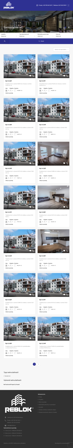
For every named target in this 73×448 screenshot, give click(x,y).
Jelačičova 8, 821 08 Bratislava (15, 417)
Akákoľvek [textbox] (3, 36)
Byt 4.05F (8, 125)
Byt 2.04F (42, 343)
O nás (40, 397)
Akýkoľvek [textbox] (40, 36)
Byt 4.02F (42, 168)
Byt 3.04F (8, 256)
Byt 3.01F (42, 300)
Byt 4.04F (42, 125)
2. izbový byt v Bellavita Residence (13, 430)
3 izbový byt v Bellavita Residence (13, 433)
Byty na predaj (42, 402)
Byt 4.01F (8, 212)
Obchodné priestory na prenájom (47, 404)
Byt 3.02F (8, 300)
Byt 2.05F (8, 343)
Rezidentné (7, 376)
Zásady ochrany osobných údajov (47, 409)
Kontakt (41, 407)
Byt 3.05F (42, 212)
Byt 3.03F (42, 256)
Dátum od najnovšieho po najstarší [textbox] (61, 49)
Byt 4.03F (8, 168)
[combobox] (9, 36)
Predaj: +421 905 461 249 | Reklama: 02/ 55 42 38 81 (52, 5)
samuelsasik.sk (65, 443)
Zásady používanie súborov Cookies (48, 412)
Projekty (41, 399)
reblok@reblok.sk (11, 425)
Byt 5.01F (42, 81)
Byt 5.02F (8, 81)
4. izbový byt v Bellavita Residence (13, 435)
